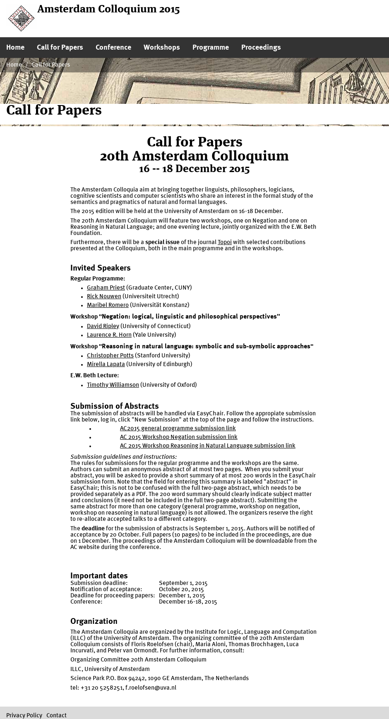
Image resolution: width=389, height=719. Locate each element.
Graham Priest (106, 288)
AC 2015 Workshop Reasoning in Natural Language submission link (207, 446)
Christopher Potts (110, 356)
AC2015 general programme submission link (178, 429)
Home (14, 65)
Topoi (225, 243)
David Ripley (103, 327)
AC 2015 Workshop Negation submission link (179, 437)
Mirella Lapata (106, 365)
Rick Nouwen (104, 297)
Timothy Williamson (113, 385)
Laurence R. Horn (109, 335)
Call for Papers (50, 65)
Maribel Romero (108, 305)
